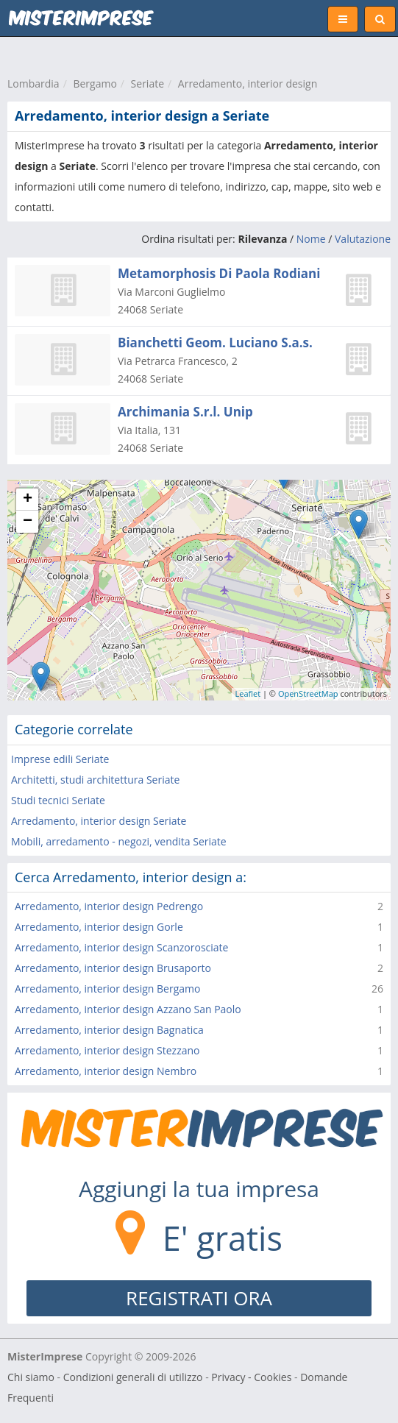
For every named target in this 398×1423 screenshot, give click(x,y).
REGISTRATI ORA (199, 1298)
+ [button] (27, 500)
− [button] (27, 522)
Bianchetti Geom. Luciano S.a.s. (215, 342)
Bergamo (94, 84)
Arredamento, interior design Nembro (105, 1071)
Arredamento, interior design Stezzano (107, 1050)
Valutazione (363, 239)
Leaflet (248, 693)
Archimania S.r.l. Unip (185, 411)
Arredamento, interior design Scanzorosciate (121, 947)
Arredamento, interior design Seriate (98, 821)
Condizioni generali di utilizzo (133, 1377)
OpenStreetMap (308, 693)
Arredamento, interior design (247, 84)
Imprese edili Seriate (60, 759)
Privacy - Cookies (251, 1377)
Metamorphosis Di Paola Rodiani (219, 273)
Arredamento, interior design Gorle (99, 927)
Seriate (147, 84)
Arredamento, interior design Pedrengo (109, 906)
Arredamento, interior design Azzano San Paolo (128, 1009)
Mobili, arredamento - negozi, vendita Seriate (119, 841)
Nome (311, 239)
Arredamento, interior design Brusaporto (113, 968)
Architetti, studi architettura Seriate (95, 780)
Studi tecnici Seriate (58, 800)
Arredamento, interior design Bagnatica (109, 1030)
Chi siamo (30, 1377)
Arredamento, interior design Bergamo (107, 989)
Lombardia (33, 84)
